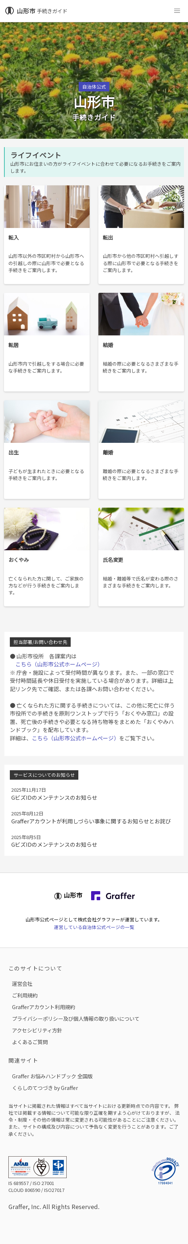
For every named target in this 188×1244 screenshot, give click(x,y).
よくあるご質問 (30, 1042)
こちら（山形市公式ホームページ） (56, 664)
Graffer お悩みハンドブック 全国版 (52, 1076)
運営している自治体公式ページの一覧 (94, 927)
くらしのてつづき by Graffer (45, 1087)
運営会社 (22, 983)
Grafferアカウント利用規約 (43, 1007)
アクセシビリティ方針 (37, 1030)
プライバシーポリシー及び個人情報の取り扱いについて (76, 1018)
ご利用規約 (25, 995)
